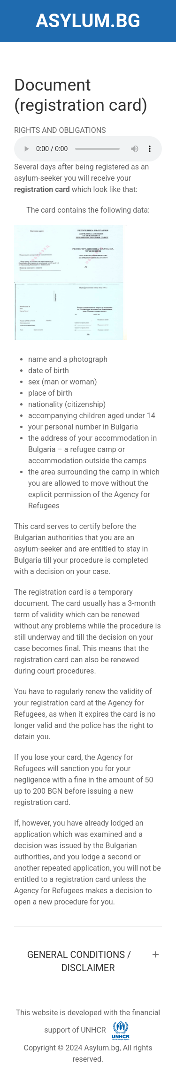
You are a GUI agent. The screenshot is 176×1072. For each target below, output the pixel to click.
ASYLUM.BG (88, 21)
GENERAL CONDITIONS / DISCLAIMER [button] (79, 961)
